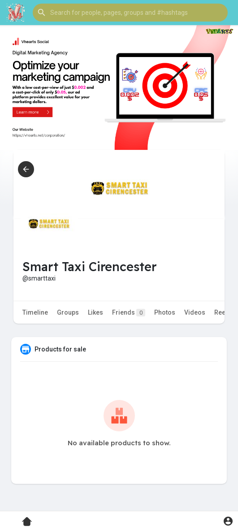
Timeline (35, 312)
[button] (130, 13)
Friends (128, 312)
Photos (164, 312)
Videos (194, 312)
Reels (222, 312)
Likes (95, 312)
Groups (68, 312)
